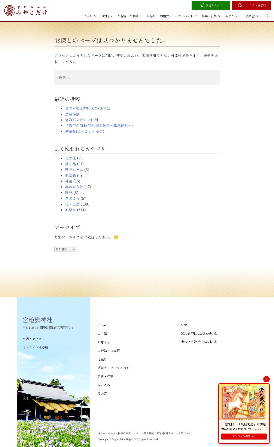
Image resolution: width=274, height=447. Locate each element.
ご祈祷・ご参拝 (130, 16)
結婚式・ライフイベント (178, 16)
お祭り (70, 209)
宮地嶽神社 (25, 10)
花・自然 (72, 204)
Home (101, 325)
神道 (68, 181)
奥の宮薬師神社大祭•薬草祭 (87, 108)
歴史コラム (74, 169)
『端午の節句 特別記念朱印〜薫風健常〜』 (100, 125)
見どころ (72, 198)
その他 (70, 158)
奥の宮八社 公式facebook (199, 341)
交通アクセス (214, 5)
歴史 (68, 192)
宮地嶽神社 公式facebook (199, 333)
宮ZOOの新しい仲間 (81, 119)
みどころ (233, 16)
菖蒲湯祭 (72, 114)
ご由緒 (90, 16)
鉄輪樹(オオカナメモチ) (84, 131)
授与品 (70, 163)
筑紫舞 (70, 175)
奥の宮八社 (74, 186)
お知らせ (107, 16)
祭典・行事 (211, 16)
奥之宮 (252, 16)
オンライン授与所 (255, 5)
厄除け (151, 16)
